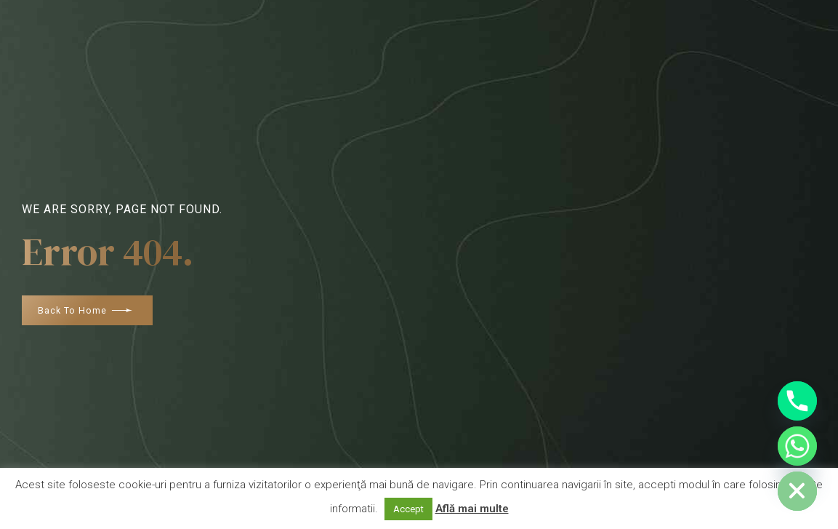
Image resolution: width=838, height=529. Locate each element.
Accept (408, 509)
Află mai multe (472, 508)
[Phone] (797, 401)
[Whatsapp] (797, 446)
